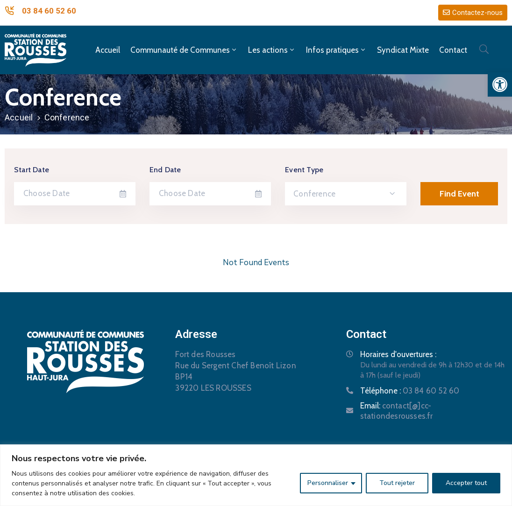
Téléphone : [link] (410, 390)
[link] (500, 84)
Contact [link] (453, 50)
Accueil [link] (107, 50)
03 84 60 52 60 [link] (49, 10)
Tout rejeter (397, 482)
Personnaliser (327, 482)
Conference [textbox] (314, 193)
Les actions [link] (272, 50)
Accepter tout (466, 482)
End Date (165, 169)
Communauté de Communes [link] (184, 50)
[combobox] (345, 193)
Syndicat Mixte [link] (403, 50)
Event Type (304, 169)
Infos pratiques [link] (336, 50)
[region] (256, 475)
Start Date (31, 169)
